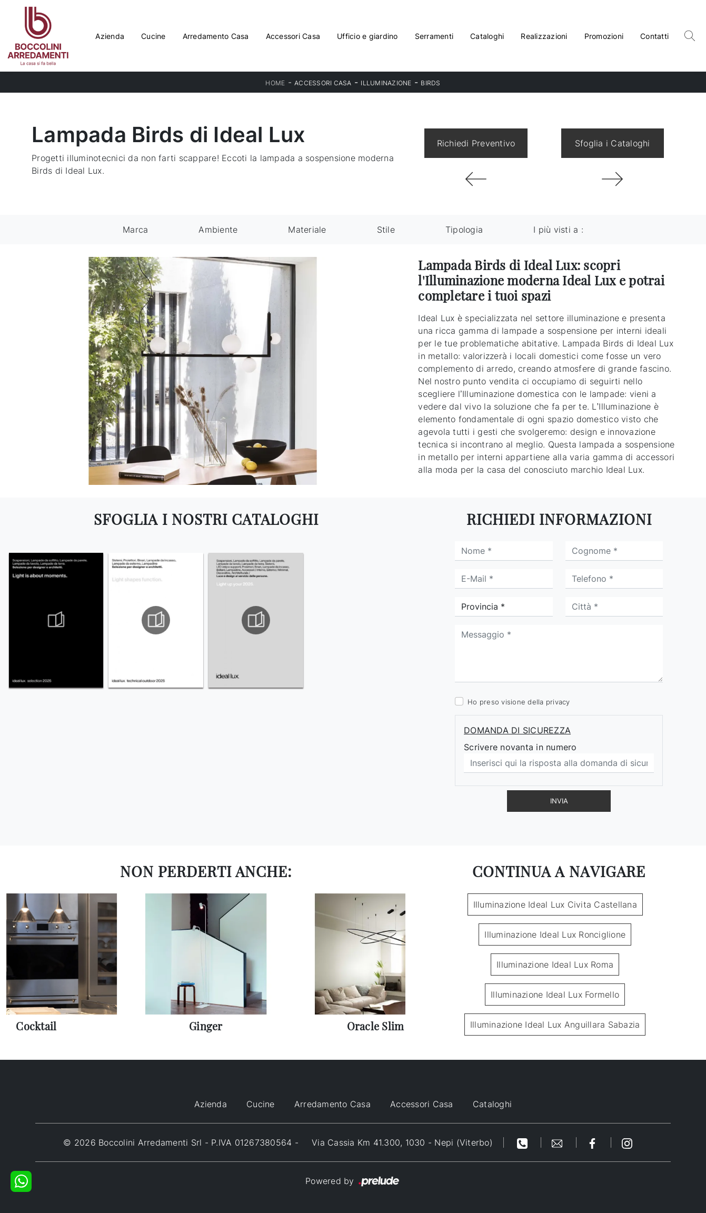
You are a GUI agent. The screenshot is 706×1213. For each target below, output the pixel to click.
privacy (558, 702)
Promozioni (604, 36)
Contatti (654, 36)
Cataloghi (487, 36)
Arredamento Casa (216, 36)
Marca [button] (135, 229)
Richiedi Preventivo (476, 143)
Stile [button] (386, 229)
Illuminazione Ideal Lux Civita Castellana (555, 904)
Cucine (153, 36)
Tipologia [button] (464, 229)
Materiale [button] (307, 229)
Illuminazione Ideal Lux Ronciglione (554, 934)
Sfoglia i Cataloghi (612, 143)
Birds (430, 83)
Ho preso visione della (519, 702)
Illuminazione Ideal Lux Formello (555, 994)
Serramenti (434, 36)
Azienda (109, 36)
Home (275, 83)
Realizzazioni (544, 36)
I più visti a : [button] (558, 229)
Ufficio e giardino (367, 36)
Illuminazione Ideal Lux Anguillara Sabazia (555, 1024)
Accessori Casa (293, 36)
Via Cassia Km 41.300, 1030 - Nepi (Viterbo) (402, 1142)
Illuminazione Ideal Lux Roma (554, 964)
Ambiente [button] (217, 229)
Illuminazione (386, 83)
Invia (559, 801)
